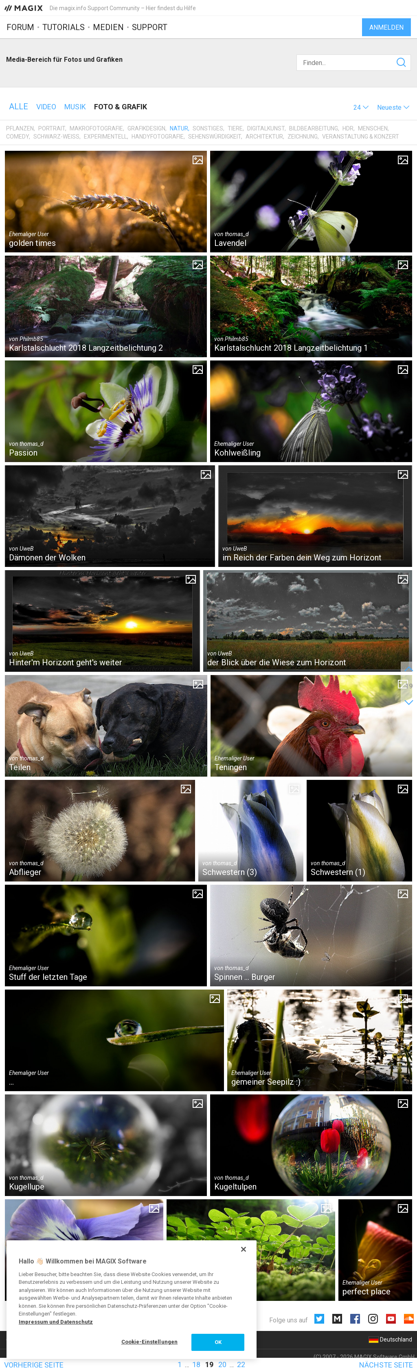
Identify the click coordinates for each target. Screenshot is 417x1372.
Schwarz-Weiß (56, 136)
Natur (179, 128)
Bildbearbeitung (313, 128)
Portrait (51, 128)
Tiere (235, 128)
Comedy (17, 136)
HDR (347, 128)
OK (218, 1342)
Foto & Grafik (120, 106)
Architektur (264, 136)
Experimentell (105, 136)
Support (149, 27)
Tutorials (63, 27)
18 (196, 1364)
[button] (361, 107)
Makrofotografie (96, 128)
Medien (108, 27)
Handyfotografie (158, 136)
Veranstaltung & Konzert (360, 136)
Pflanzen (20, 128)
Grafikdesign (146, 128)
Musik (75, 106)
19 (209, 1364)
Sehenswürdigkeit (214, 136)
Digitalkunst (266, 128)
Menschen (373, 128)
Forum (20, 27)
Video (46, 106)
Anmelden (386, 27)
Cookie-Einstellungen (149, 1342)
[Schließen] (243, 1249)
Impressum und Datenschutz (56, 1322)
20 (222, 1364)
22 (241, 1364)
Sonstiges (208, 128)
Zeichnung (303, 136)
